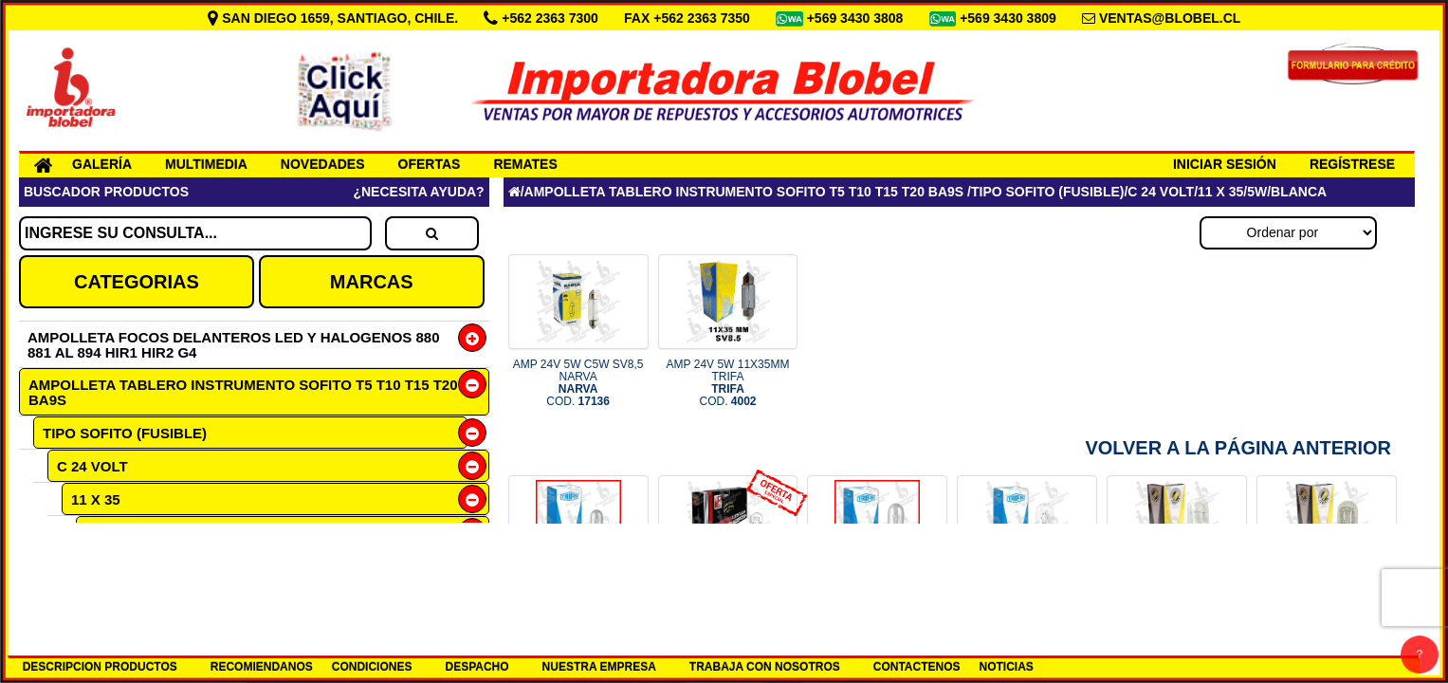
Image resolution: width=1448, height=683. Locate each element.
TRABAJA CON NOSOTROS (764, 667)
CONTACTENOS (917, 667)
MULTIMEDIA (206, 164)
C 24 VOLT (92, 466)
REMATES (525, 164)
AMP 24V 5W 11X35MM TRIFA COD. (728, 383)
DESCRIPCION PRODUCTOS (100, 667)
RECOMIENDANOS (262, 667)
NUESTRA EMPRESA (599, 667)
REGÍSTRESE (1352, 164)
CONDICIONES (372, 667)
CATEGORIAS (136, 281)
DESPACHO (476, 667)
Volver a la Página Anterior (1238, 447)
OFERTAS (429, 164)
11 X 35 (95, 499)
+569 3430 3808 (857, 18)
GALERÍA (102, 164)
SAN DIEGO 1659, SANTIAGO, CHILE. (335, 18)
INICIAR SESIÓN (1224, 164)
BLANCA (129, 566)
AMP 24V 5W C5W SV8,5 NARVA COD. (578, 383)
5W (96, 533)
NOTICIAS (1007, 667)
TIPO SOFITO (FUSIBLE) (125, 433)
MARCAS (371, 281)
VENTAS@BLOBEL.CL (1170, 18)
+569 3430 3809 (1010, 18)
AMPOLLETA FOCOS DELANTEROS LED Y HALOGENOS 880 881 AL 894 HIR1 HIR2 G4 (233, 344)
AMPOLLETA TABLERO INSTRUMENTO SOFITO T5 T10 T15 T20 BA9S (243, 392)
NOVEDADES (323, 164)
